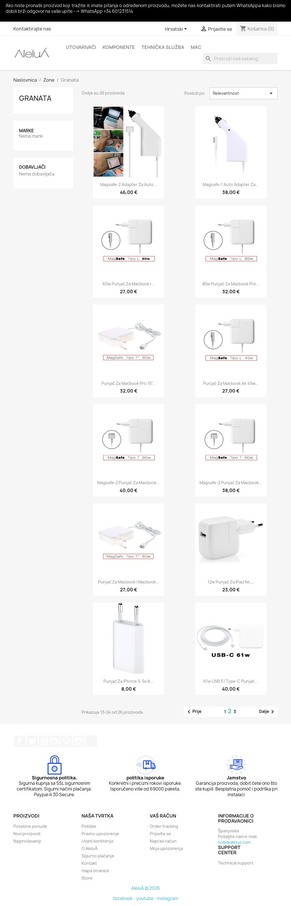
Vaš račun (163, 816)
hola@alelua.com (234, 842)
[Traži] (240, 58)
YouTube (53, 741)
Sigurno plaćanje (98, 855)
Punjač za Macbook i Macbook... (128, 582)
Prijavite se (160, 833)
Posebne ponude (30, 826)
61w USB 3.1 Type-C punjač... (230, 681)
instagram (167, 898)
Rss (43, 741)
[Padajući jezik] (177, 29)
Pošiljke (89, 826)
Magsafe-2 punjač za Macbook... (128, 482)
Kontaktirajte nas (32, 29)
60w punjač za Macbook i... (128, 283)
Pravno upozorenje (100, 833)
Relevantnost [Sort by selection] (244, 93)
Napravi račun (163, 841)
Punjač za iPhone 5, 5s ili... (128, 681)
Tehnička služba (163, 47)
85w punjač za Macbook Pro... (230, 283)
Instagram (78, 741)
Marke (26, 131)
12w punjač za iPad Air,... (231, 582)
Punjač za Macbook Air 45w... (231, 383)
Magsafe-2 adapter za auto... (128, 184)
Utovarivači (81, 47)
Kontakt (89, 863)
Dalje (267, 711)
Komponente (119, 47)
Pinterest (66, 741)
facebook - (124, 898)
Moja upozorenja (166, 848)
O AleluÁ (89, 848)
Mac (196, 47)
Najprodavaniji (27, 841)
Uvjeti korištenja (97, 841)
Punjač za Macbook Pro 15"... (128, 383)
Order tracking (164, 826)
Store (87, 878)
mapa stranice (95, 870)
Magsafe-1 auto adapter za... (231, 184)
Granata (35, 98)
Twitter (32, 741)
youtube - (146, 898)
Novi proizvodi (26, 833)
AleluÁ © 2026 (145, 888)
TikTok (91, 741)
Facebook (19, 741)
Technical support (235, 863)
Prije (193, 711)
